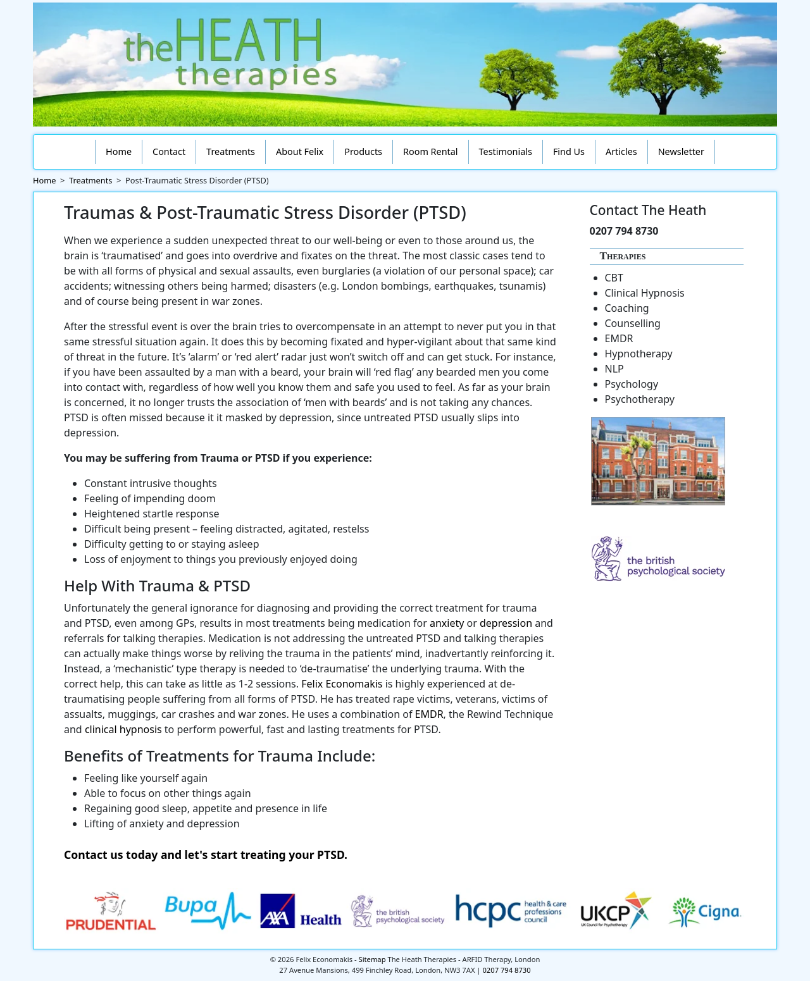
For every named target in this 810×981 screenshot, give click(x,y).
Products (363, 151)
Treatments (230, 151)
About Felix (299, 151)
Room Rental (430, 151)
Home (119, 151)
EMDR (429, 714)
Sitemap (372, 959)
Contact (169, 151)
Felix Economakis (341, 684)
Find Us (569, 151)
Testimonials (505, 151)
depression (506, 623)
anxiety (447, 623)
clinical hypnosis (123, 729)
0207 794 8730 (506, 970)
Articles (621, 151)
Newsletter (681, 151)
